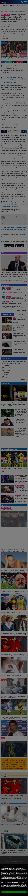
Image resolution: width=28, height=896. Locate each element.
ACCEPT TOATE (14, 892)
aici (13, 876)
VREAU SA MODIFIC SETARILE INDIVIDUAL (14, 893)
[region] (14, 880)
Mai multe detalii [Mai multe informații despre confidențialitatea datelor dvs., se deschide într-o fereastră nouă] (15, 871)
